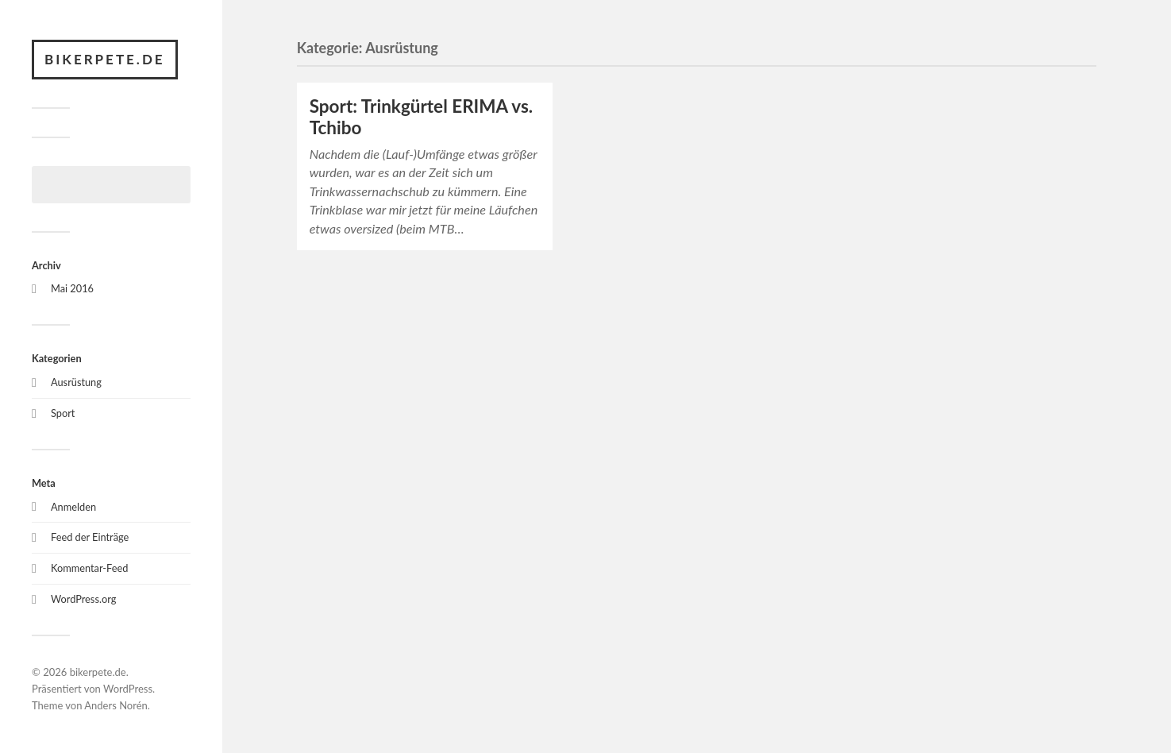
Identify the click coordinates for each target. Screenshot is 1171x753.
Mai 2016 (72, 288)
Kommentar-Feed (89, 568)
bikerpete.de (104, 59)
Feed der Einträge (90, 537)
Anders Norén (116, 705)
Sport (63, 413)
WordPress (127, 688)
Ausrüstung (76, 382)
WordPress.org (83, 599)
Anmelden (73, 506)
